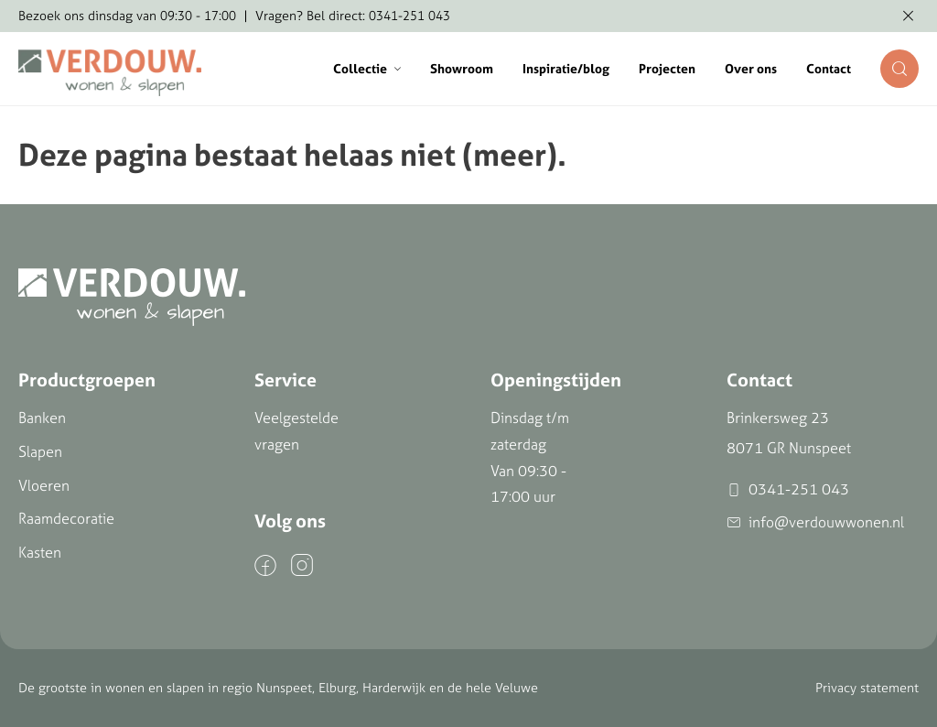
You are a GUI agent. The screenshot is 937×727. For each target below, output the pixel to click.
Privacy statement (867, 687)
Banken (42, 417)
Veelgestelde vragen (296, 430)
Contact (828, 68)
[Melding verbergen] (908, 16)
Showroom (461, 68)
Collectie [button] (367, 68)
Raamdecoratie (66, 518)
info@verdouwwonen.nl (815, 522)
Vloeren (44, 485)
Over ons (751, 68)
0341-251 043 (788, 489)
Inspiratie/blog (565, 68)
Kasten (39, 552)
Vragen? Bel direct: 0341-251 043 (352, 15)
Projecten (667, 68)
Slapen (40, 451)
